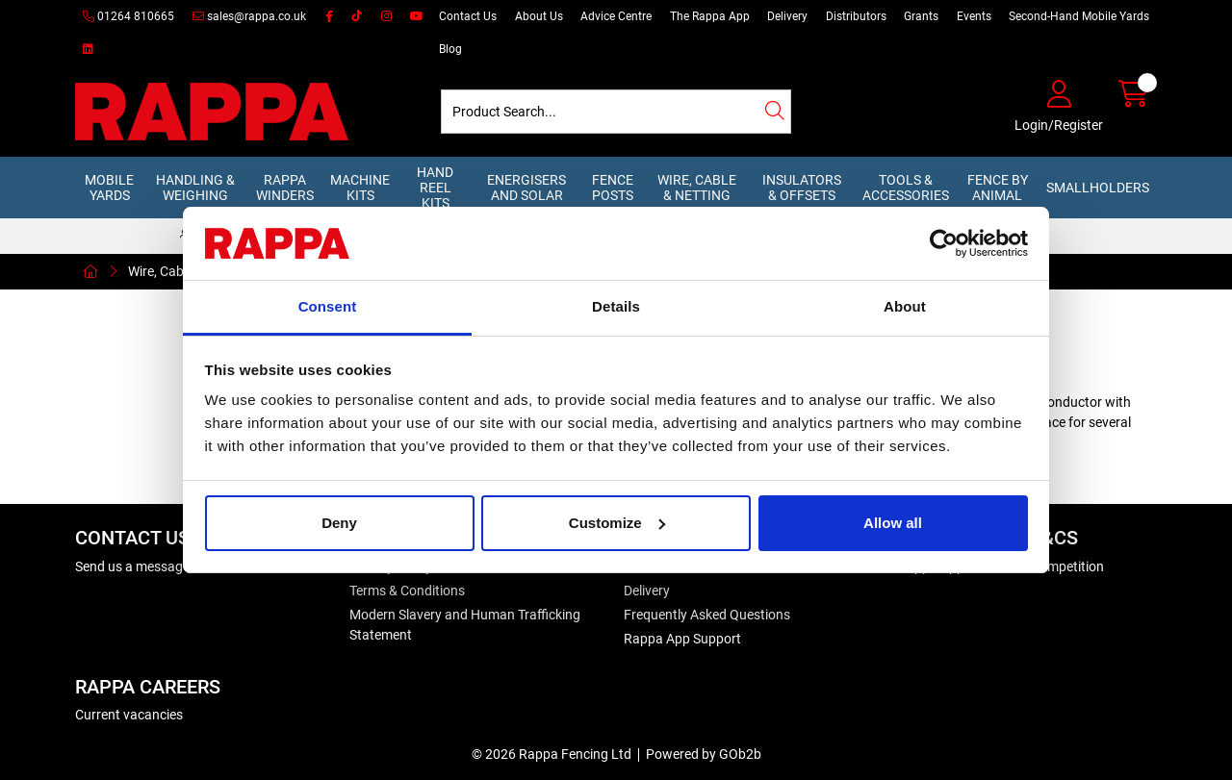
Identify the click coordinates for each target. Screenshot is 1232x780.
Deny (339, 523)
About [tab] (905, 306)
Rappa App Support (682, 638)
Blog (450, 49)
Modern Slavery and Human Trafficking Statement (464, 624)
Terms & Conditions (407, 590)
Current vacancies (129, 714)
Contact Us (468, 16)
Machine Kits (360, 187)
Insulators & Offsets (801, 187)
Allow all (892, 523)
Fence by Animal (997, 187)
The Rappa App (710, 16)
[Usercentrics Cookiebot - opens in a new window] (944, 243)
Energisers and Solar (526, 187)
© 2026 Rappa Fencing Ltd (551, 754)
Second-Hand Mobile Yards (1079, 16)
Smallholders (1097, 187)
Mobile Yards (109, 187)
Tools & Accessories (905, 187)
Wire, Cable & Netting (696, 187)
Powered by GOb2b (703, 754)
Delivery (787, 16)
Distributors (856, 16)
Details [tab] (616, 306)
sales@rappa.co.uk (249, 16)
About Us (539, 16)
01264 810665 (128, 16)
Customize (617, 523)
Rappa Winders (285, 187)
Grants (921, 16)
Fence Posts (612, 187)
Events (974, 16)
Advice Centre (616, 16)
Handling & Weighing (195, 187)
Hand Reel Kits (435, 187)
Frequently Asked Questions (707, 614)
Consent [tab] (327, 306)
